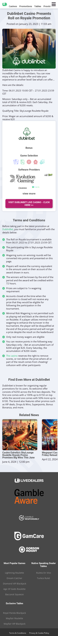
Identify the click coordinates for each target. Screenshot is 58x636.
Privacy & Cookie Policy (39, 633)
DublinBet (7, 229)
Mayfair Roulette (14, 618)
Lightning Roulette (14, 572)
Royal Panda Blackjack (14, 612)
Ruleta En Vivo (43, 572)
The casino (11, 355)
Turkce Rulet (43, 578)
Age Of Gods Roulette (14, 589)
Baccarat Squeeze (14, 594)
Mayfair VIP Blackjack (14, 623)
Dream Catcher (14, 578)
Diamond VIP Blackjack (14, 583)
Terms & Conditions (17, 633)
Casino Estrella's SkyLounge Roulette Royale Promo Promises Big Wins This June (18, 455)
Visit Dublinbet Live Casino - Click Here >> (29, 203)
